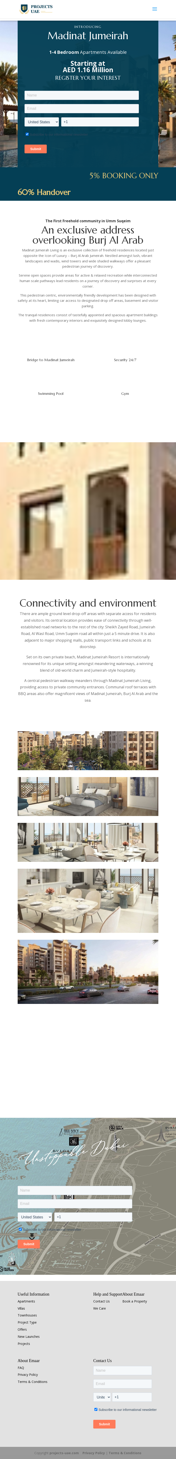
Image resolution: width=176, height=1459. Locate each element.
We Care (99, 1308)
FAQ (21, 1368)
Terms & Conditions (32, 1381)
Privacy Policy (28, 1374)
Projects (24, 1343)
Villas (21, 1308)
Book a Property (134, 1301)
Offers (22, 1329)
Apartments (26, 1301)
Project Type (27, 1322)
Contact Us (101, 1301)
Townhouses (27, 1315)
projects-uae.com (64, 1453)
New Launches (29, 1336)
